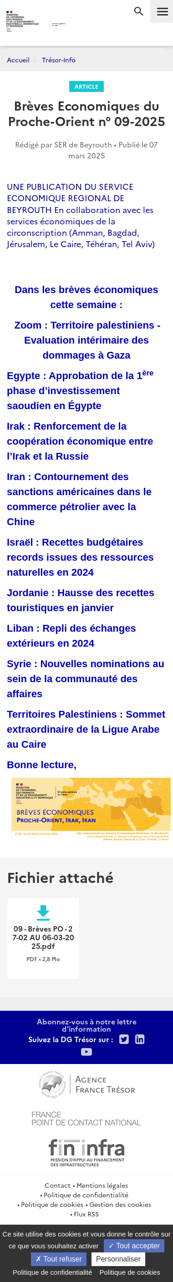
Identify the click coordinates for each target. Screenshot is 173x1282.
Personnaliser (118, 1259)
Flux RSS (86, 1213)
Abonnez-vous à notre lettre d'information (87, 1025)
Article (86, 86)
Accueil (18, 59)
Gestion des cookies (120, 1204)
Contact (58, 1185)
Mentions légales (102, 1185)
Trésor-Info (59, 59)
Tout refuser (59, 1259)
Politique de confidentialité (86, 1194)
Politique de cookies (52, 1204)
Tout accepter (134, 1246)
